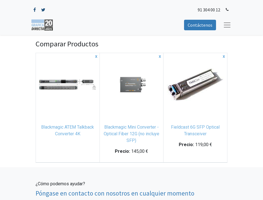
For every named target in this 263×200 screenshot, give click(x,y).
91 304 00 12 (209, 9)
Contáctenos (200, 25)
